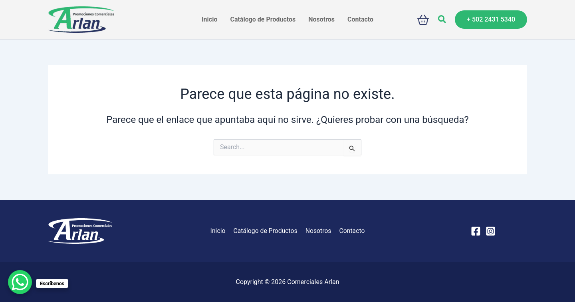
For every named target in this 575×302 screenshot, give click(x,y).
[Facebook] (476, 231)
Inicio (219, 231)
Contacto (350, 231)
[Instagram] (491, 231)
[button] (442, 20)
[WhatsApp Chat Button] (20, 282)
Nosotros (318, 231)
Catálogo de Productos (265, 231)
